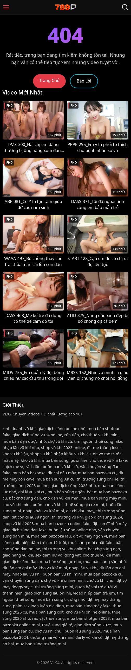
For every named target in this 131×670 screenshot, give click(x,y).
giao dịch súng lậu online (48, 593)
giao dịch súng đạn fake (25, 529)
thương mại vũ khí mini (51, 637)
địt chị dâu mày (62, 472)
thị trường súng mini (54, 586)
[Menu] (6, 7)
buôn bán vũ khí (47, 504)
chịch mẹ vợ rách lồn (22, 466)
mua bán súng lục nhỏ (60, 561)
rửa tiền (71, 434)
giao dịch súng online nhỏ (62, 428)
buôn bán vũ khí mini (62, 574)
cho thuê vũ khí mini (100, 434)
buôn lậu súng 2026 (82, 631)
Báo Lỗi (84, 81)
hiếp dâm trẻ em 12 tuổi (44, 542)
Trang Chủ (49, 80)
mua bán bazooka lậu (51, 536)
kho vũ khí (30, 460)
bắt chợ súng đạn (25, 498)
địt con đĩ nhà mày (110, 523)
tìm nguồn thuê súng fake (98, 441)
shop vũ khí (41, 453)
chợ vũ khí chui (100, 580)
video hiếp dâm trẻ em (94, 593)
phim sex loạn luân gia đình (38, 605)
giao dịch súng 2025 (93, 624)
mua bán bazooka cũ (97, 472)
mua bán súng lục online (65, 460)
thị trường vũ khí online (64, 548)
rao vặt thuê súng (48, 618)
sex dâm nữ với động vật (58, 555)
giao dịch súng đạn (20, 561)
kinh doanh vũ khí (19, 428)
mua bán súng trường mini (41, 643)
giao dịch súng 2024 (103, 517)
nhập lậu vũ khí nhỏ (21, 447)
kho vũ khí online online (88, 612)
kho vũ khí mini (53, 567)
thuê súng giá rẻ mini (84, 504)
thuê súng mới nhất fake (91, 542)
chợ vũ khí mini (17, 504)
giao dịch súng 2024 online (37, 434)
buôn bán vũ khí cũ (60, 466)
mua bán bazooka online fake (63, 523)
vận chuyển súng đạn (22, 580)
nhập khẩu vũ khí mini (43, 510)
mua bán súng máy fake (88, 605)
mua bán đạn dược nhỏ (24, 441)
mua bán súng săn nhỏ (104, 561)
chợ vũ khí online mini (64, 580)
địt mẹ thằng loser (103, 447)
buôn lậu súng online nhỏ (72, 529)
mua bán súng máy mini (103, 498)
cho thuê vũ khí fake (108, 460)
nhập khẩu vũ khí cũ (72, 453)
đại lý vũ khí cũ (31, 491)
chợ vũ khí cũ (60, 441)
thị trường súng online (97, 479)
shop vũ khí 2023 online (63, 447)
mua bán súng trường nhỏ (61, 599)
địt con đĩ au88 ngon (31, 517)
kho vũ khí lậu (15, 453)
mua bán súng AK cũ (56, 479)
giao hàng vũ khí (18, 555)
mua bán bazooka (28, 472)
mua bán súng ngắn (66, 491)
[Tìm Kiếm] (124, 7)
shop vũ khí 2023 (18, 523)
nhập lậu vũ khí (83, 567)
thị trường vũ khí (67, 517)
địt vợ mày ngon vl (90, 536)
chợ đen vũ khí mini (61, 498)
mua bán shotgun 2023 (88, 618)
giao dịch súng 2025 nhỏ (73, 485)
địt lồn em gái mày (20, 567)
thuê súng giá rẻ (57, 624)
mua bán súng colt (46, 612)
